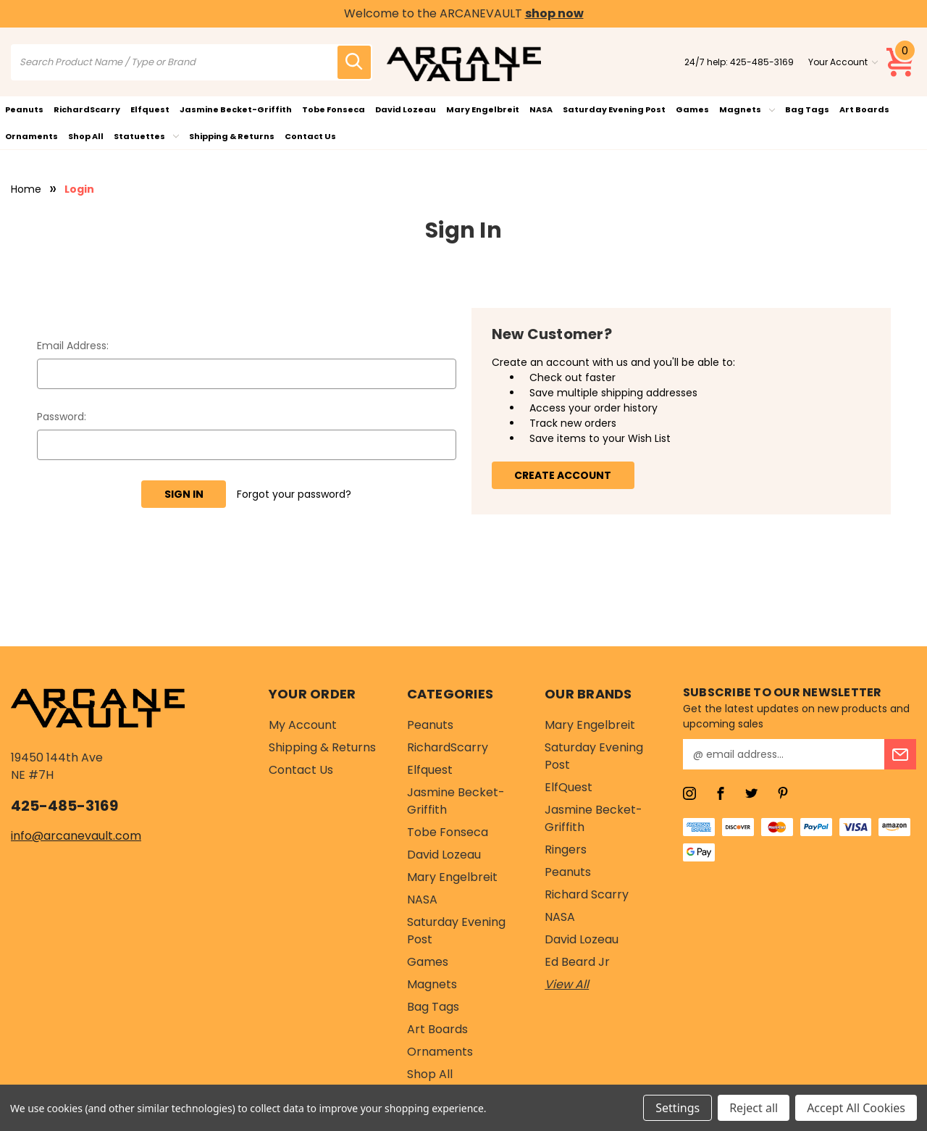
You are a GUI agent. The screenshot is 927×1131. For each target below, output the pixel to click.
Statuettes (146, 136)
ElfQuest (568, 787)
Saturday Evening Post (614, 109)
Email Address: (73, 345)
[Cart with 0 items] (901, 62)
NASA (541, 109)
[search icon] (354, 62)
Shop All (86, 136)
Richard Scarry (587, 894)
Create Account (562, 475)
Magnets (747, 109)
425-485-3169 (762, 62)
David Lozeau (405, 109)
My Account (303, 725)
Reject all (753, 1108)
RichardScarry (87, 109)
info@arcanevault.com (76, 835)
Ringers (566, 849)
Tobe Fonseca (333, 109)
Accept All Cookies (856, 1108)
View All (567, 984)
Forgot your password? (294, 494)
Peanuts (24, 109)
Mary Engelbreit (482, 109)
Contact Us (310, 136)
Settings (677, 1108)
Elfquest (149, 109)
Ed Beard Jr (577, 961)
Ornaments (31, 136)
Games (692, 109)
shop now (554, 13)
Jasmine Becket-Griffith (236, 109)
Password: (61, 416)
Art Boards (864, 109)
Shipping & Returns (231, 136)
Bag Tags (807, 109)
